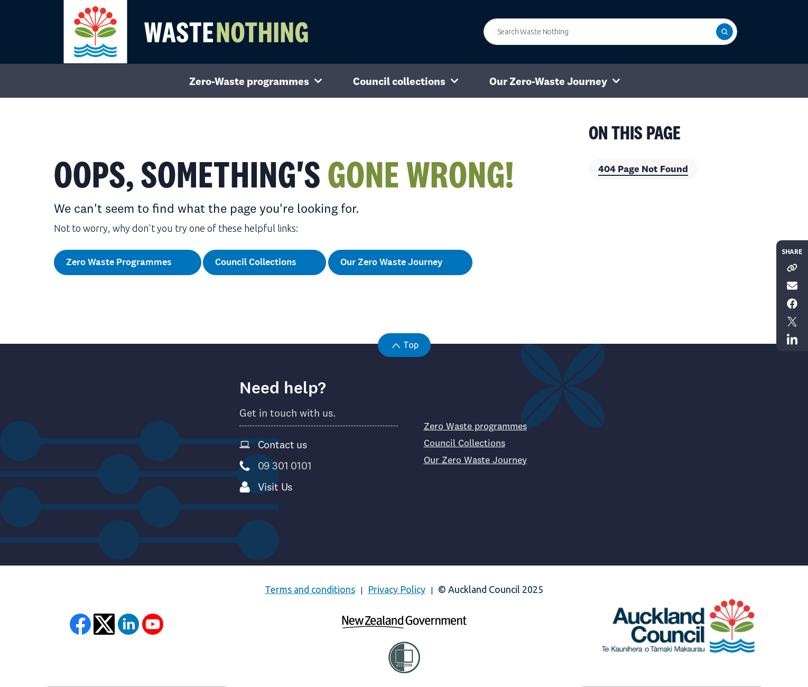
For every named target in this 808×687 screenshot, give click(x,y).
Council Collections (264, 262)
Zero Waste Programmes (127, 262)
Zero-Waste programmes (249, 81)
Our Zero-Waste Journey (548, 81)
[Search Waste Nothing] (610, 31)
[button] (724, 31)
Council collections (399, 81)
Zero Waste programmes (475, 426)
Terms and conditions (310, 589)
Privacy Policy (396, 589)
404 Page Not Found (643, 169)
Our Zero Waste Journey (400, 262)
